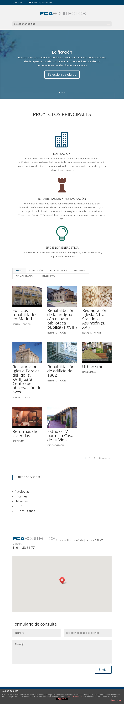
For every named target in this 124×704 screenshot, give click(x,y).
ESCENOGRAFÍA (58, 270)
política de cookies (74, 696)
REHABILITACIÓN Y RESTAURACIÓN (62, 199)
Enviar (103, 669)
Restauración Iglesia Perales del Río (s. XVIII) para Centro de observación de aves (26, 379)
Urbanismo (92, 367)
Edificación (62, 52)
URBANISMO (48, 276)
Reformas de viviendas (24, 433)
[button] (63, 580)
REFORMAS (79, 270)
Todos (19, 270)
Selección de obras (62, 74)
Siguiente (104, 458)
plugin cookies (116, 700)
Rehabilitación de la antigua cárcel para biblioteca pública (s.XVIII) (62, 318)
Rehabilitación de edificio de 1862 (60, 371)
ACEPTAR (62, 699)
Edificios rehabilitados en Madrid (24, 314)
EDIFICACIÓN (36, 270)
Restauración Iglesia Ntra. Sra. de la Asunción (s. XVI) (94, 318)
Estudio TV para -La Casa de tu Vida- (60, 435)
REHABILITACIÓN (25, 276)
